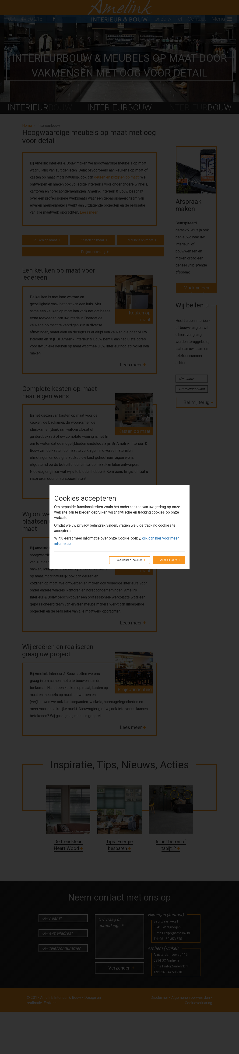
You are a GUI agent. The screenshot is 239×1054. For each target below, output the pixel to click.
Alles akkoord (168, 560)
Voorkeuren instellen (129, 560)
